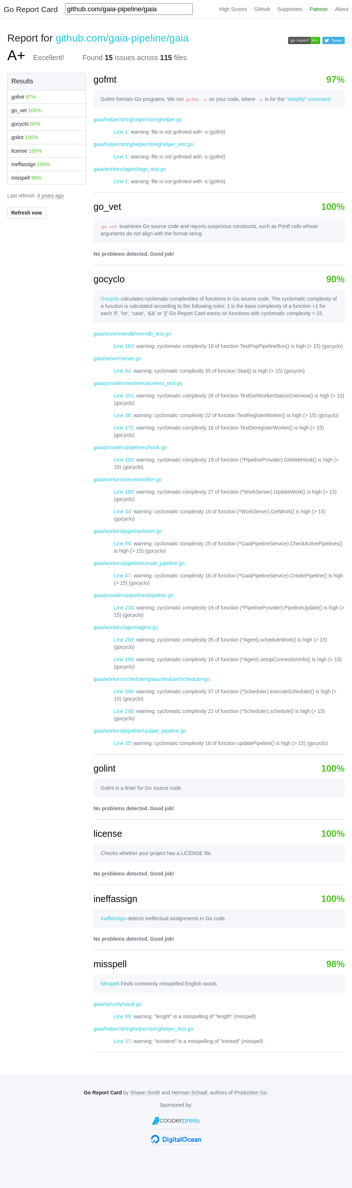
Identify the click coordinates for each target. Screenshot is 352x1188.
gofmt (23, 97)
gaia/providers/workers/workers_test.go (138, 383)
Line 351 (124, 396)
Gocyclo (110, 299)
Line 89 (122, 1016)
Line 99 (122, 543)
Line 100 (124, 460)
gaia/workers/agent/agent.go (125, 627)
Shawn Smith (145, 1092)
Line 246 (124, 711)
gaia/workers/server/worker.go (127, 479)
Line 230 (124, 608)
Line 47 (122, 576)
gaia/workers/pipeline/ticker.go (127, 531)
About (341, 9)
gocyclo (25, 124)
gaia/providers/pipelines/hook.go (130, 447)
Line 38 (122, 415)
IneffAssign (113, 918)
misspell (26, 178)
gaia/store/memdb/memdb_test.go (132, 334)
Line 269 (124, 640)
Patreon (319, 9)
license (26, 151)
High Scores (233, 9)
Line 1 (121, 132)
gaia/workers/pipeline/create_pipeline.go (139, 563)
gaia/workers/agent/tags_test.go (129, 169)
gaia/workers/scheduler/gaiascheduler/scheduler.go (151, 679)
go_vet (26, 110)
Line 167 (124, 346)
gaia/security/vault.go (117, 1004)
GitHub (262, 9)
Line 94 (122, 371)
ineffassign (30, 164)
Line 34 (122, 511)
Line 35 (122, 743)
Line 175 (124, 428)
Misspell (110, 984)
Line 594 (124, 691)
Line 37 (122, 1041)
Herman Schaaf (189, 1092)
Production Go (250, 1092)
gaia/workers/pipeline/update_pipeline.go (139, 731)
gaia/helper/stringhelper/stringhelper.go (137, 119)
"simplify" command (308, 99)
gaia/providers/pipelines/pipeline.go (133, 595)
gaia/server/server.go (117, 358)
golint (24, 137)
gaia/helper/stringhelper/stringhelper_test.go (143, 144)
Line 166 (124, 659)
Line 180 (124, 492)
